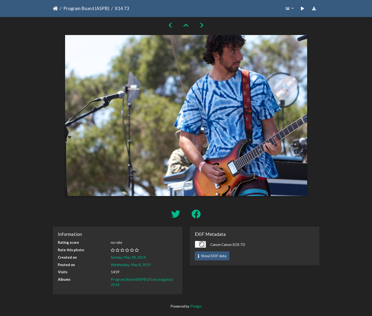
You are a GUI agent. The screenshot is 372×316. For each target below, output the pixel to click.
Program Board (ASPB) (86, 8)
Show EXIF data (212, 256)
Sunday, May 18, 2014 (128, 257)
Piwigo (195, 306)
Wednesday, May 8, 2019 (131, 264)
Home (55, 8)
